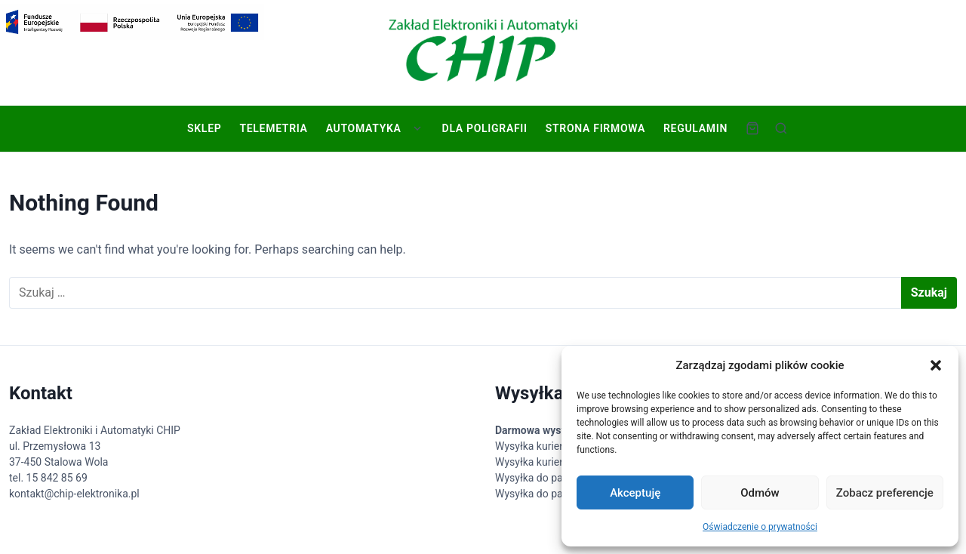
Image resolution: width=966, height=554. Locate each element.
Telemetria (272, 128)
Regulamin (694, 128)
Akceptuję (635, 493)
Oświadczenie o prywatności (760, 527)
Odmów (760, 493)
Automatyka (362, 128)
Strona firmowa (594, 128)
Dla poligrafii (483, 128)
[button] (935, 365)
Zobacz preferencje (885, 493)
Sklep (203, 128)
